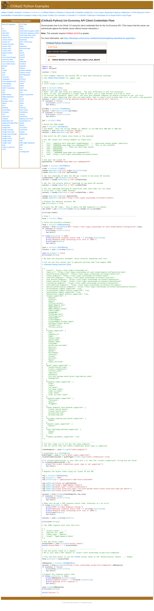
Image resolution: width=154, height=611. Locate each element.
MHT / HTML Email (26, 42)
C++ (39, 12)
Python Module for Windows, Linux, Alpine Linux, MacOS (76, 60)
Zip (21, 147)
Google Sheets (7, 141)
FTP (3, 114)
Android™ (18, 12)
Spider (22, 123)
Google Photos (7, 138)
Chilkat (3, 12)
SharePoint (23, 116)
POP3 (22, 83)
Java (101, 12)
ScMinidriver (24, 112)
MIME (22, 44)
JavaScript (109, 12)
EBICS (4, 103)
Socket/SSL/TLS (25, 121)
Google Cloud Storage (9, 134)
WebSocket (23, 134)
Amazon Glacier (7, 40)
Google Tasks (6, 143)
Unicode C (62, 15)
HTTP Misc (23, 24)
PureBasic (27, 15)
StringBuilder (68, 563)
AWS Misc (5, 35)
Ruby (35, 15)
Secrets (22, 114)
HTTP (4, 149)
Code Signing (6, 83)
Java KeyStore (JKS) (26, 37)
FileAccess (5, 116)
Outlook (22, 68)
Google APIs (6, 127)
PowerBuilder (6, 15)
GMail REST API (7, 121)
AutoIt (26, 12)
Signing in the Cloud (26, 119)
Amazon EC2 (6, 37)
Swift (51, 15)
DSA (3, 92)
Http (59, 218)
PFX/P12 (23, 79)
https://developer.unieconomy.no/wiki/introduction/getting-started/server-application (99, 38)
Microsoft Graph (25, 48)
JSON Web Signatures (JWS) (29, 33)
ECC (3, 105)
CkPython (60, 12)
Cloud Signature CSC (9, 81)
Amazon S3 (6, 42)
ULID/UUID (23, 130)
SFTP (22, 101)
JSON (22, 29)
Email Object (6, 110)
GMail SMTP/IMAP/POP (10, 123)
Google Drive (6, 136)
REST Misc (23, 90)
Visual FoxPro (115, 15)
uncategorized (24, 152)
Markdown (23, 46)
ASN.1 (4, 31)
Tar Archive (23, 127)
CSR (3, 73)
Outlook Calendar (25, 70)
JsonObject (61, 127)
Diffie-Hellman (6, 94)
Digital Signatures (8, 97)
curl (21, 149)
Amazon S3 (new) (8, 44)
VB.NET (83, 15)
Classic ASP (70, 12)
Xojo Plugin (127, 15)
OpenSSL (23, 66)
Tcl (56, 15)
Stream (22, 125)
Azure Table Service (8, 64)
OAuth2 (22, 57)
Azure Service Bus (8, 62)
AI (3, 29)
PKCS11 (22, 81)
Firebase (5, 119)
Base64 (4, 66)
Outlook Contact (25, 73)
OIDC (22, 59)
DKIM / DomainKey (8, 88)
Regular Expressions (26, 94)
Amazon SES (6, 46)
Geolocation (6, 125)
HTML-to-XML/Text (8, 147)
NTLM (22, 53)
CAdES (4, 70)
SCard (22, 99)
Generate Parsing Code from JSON (57, 264)
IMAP (21, 26)
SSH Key (23, 108)
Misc (21, 51)
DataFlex (79, 12)
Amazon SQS (6, 51)
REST (22, 88)
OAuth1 (22, 55)
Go (96, 12)
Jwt (57, 120)
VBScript (91, 15)
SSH (21, 105)
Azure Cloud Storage (9, 57)
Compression (6, 86)
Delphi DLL (89, 12)
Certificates (6, 79)
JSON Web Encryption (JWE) (29, 31)
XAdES (22, 138)
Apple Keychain (7, 53)
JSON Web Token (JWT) (28, 35)
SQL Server (43, 15)
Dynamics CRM (7, 101)
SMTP (22, 103)
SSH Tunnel (24, 110)
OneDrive (23, 64)
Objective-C (126, 12)
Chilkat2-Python (48, 12)
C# (34, 12)
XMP (21, 145)
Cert (59, 88)
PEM (21, 77)
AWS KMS (5, 33)
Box (3, 68)
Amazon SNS (6, 48)
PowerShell (17, 15)
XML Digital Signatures (27, 143)
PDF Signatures (25, 75)
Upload (22, 132)
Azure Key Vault (7, 59)
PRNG (22, 86)
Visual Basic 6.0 (102, 15)
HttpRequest (61, 476)
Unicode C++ (73, 15)
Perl (147, 12)
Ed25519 (5, 108)
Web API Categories (8, 24)
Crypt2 (60, 168)
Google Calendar (7, 130)
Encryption (5, 112)
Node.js (117, 12)
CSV (3, 75)
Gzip (3, 145)
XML (21, 141)
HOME (10, 12)
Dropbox (5, 99)
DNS (3, 90)
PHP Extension (138, 12)
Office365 (23, 62)
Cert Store (5, 77)
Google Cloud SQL (8, 132)
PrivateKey (64, 109)
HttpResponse (62, 225)
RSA (21, 92)
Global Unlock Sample (56, 78)
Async (4, 55)
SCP (21, 97)
